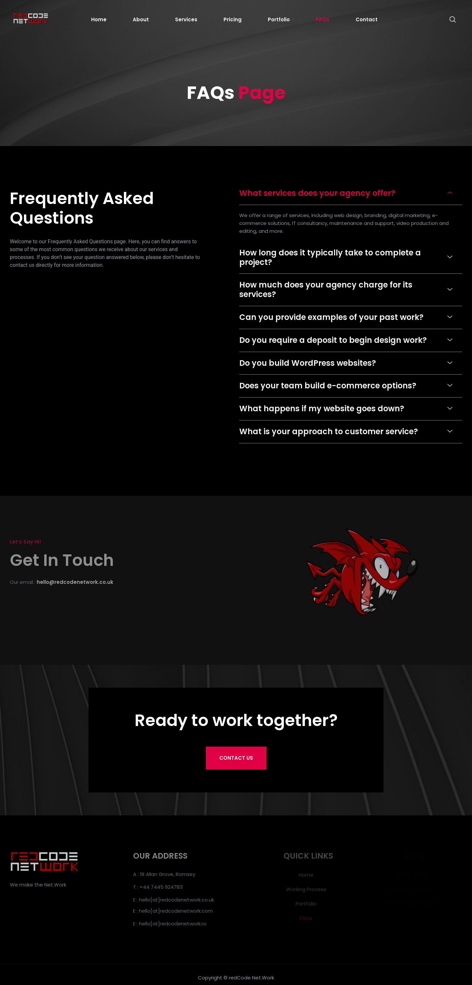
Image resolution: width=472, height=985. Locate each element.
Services (186, 19)
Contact (367, 19)
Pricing (233, 19)
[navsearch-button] (449, 19)
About (141, 19)
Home (99, 19)
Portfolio (279, 19)
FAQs (322, 19)
